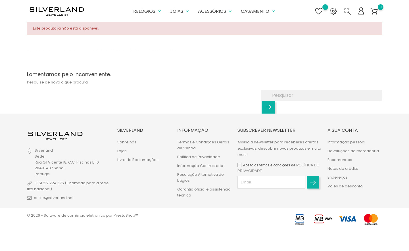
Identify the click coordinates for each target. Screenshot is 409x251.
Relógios (147, 11)
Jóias (180, 11)
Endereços (337, 177)
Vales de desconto (345, 186)
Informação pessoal (346, 142)
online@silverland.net (54, 197)
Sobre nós (126, 142)
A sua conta (342, 130)
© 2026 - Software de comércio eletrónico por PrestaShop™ (82, 215)
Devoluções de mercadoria (353, 151)
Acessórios (215, 11)
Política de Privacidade (198, 157)
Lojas (122, 151)
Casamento (258, 11)
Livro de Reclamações (137, 159)
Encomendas (339, 159)
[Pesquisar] (321, 95)
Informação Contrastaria (200, 165)
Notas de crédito (342, 168)
